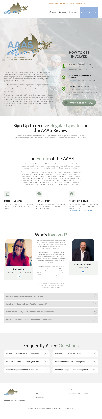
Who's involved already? (78, 102)
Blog (38, 394)
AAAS (62, 12)
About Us (39, 390)
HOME (52, 12)
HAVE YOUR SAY (88, 12)
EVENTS (73, 12)
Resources (40, 398)
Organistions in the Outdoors (78, 394)
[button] (95, 296)
